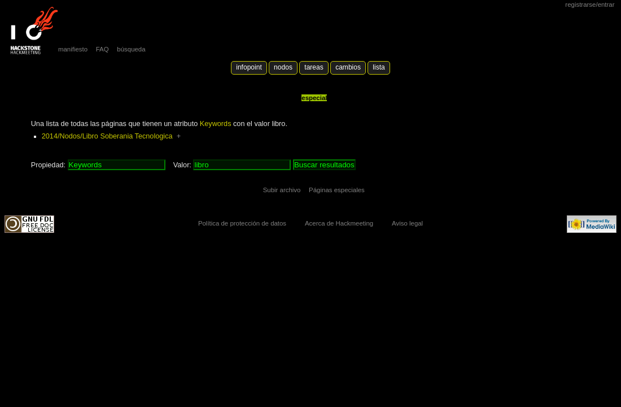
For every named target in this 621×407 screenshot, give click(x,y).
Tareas (313, 67)
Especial (314, 97)
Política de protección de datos (242, 223)
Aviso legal (407, 223)
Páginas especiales (337, 190)
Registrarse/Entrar (589, 4)
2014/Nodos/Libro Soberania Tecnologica (107, 136)
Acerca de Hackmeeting (339, 223)
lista (378, 67)
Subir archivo (282, 190)
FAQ (102, 49)
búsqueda (131, 49)
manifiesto (73, 49)
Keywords (215, 124)
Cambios (348, 67)
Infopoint (249, 67)
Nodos (283, 67)
